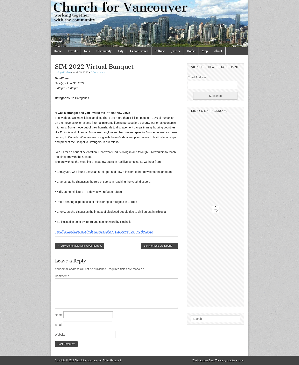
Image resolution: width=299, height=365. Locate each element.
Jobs (87, 51)
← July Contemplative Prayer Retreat (80, 245)
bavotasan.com (235, 360)
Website (60, 334)
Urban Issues (139, 51)
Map (205, 51)
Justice (176, 51)
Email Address (197, 77)
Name (59, 314)
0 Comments (98, 72)
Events (73, 51)
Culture (160, 51)
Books (191, 51)
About (218, 51)
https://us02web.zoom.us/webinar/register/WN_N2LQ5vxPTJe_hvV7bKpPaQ (104, 231)
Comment (62, 276)
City (121, 51)
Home (58, 51)
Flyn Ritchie (64, 72)
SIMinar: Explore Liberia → (160, 245)
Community (104, 51)
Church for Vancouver (86, 360)
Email (58, 324)
